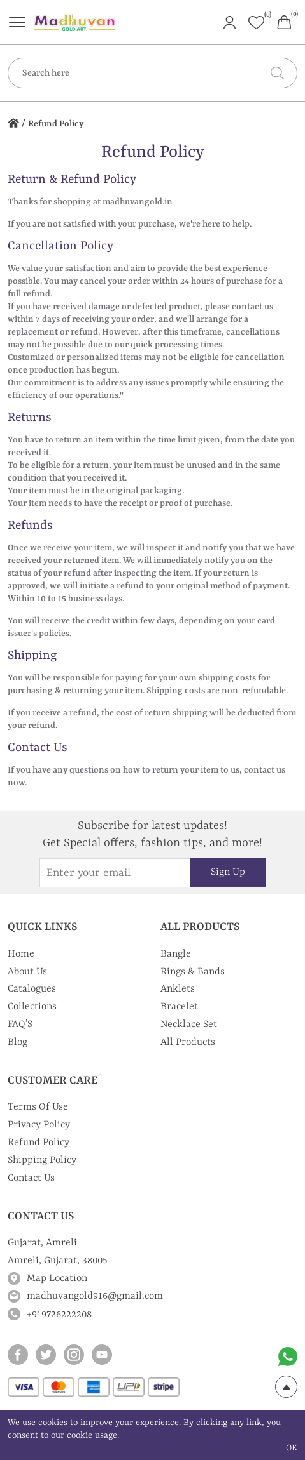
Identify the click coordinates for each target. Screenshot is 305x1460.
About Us (27, 972)
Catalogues (32, 989)
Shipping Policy (42, 1160)
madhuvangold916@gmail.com (95, 1296)
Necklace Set (188, 1024)
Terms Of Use (38, 1107)
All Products (187, 1042)
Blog (17, 1042)
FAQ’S (20, 1024)
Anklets (177, 989)
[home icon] (13, 124)
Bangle (175, 954)
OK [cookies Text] (291, 1448)
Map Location (57, 1278)
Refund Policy (38, 1142)
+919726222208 (59, 1314)
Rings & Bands (192, 972)
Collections (32, 1006)
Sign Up (228, 872)
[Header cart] (284, 22)
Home (21, 954)
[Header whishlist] (256, 22)
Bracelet (179, 1006)
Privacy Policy (39, 1125)
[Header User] (229, 22)
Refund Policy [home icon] (55, 124)
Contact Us (31, 1178)
